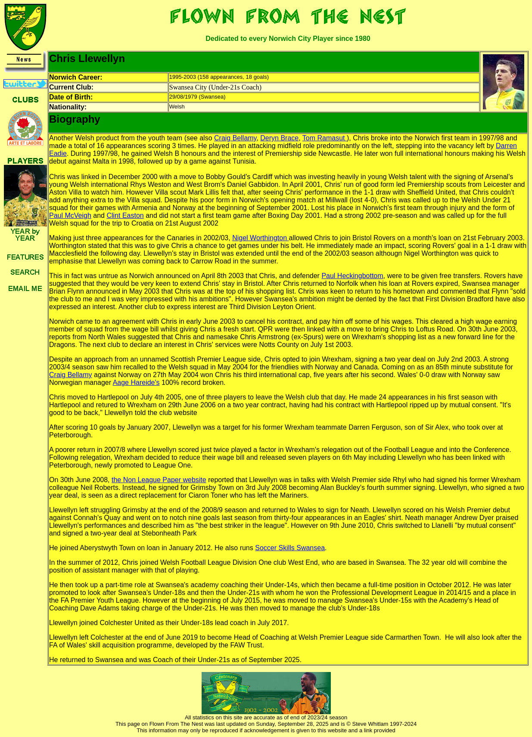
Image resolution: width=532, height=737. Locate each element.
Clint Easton (124, 215)
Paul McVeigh (70, 215)
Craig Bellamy (235, 138)
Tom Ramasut (324, 138)
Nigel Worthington (260, 238)
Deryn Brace (279, 138)
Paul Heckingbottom (352, 275)
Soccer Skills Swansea (290, 547)
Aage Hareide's (136, 382)
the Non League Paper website (159, 479)
